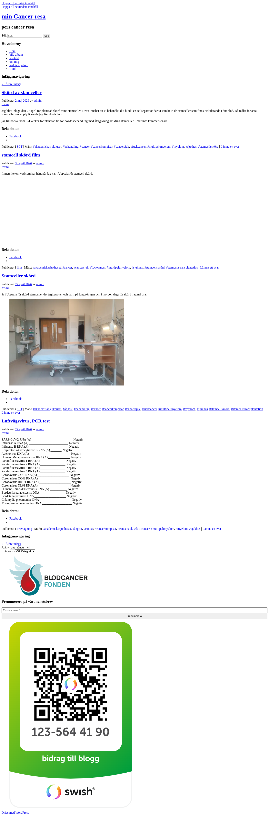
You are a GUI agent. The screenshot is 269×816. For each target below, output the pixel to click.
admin (38, 100)
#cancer (85, 146)
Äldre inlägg (11, 84)
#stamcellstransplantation (182, 267)
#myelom (178, 146)
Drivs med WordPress (15, 812)
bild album (16, 54)
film (19, 267)
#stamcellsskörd (208, 146)
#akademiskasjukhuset (47, 146)
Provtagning (24, 528)
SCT (19, 146)
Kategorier (8, 551)
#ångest (68, 409)
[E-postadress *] (134, 610)
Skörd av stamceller (22, 92)
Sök (4, 35)
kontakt (14, 58)
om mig (14, 61)
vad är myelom (18, 65)
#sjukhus (191, 146)
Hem (12, 51)
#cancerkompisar (102, 146)
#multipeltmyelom (158, 146)
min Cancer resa (24, 16)
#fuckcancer (138, 146)
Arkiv (5, 547)
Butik (12, 68)
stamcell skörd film (21, 154)
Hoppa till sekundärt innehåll (20, 6)
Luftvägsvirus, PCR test (26, 420)
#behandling (70, 146)
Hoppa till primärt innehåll (18, 3)
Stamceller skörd (19, 275)
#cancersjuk (121, 146)
